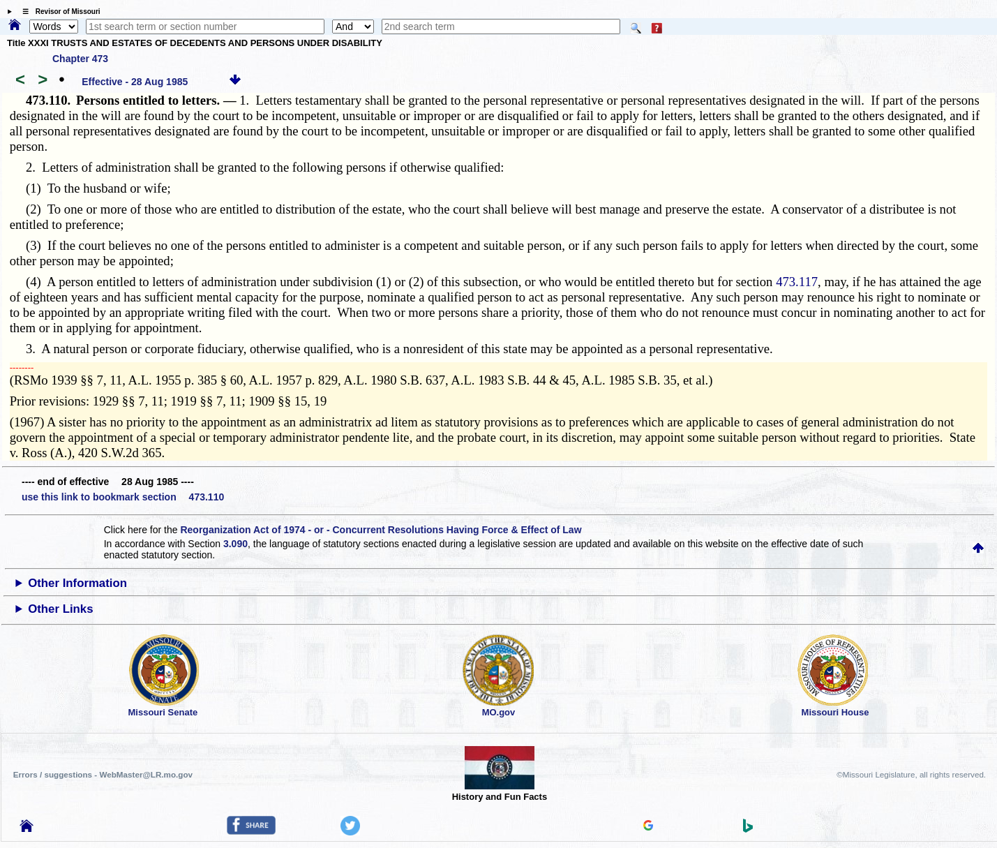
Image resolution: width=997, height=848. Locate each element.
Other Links (60, 609)
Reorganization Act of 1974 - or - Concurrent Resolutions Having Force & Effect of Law (380, 529)
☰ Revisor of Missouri (57, 11)
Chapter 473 (80, 58)
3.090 (235, 543)
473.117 (797, 281)
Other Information (77, 583)
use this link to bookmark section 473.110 (123, 497)
